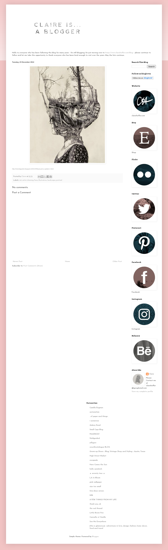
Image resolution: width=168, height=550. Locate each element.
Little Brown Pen (97, 513)
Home (67, 261)
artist (24, 180)
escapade (94, 460)
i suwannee (94, 421)
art (20, 180)
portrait (59, 180)
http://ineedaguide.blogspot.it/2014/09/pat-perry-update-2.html (33, 169)
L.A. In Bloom (95, 478)
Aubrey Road (95, 425)
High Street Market (98, 456)
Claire (151, 374)
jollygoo (93, 443)
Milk (91, 495)
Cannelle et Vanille (98, 517)
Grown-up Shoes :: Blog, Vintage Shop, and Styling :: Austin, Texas (117, 451)
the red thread (96, 508)
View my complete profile (142, 391)
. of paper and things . (99, 416)
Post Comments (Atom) (33, 266)
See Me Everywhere (98, 522)
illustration (42, 180)
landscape (51, 180)
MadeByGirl (94, 434)
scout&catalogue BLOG (100, 447)
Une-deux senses (97, 491)
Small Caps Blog (96, 430)
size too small (95, 486)
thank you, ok (95, 504)
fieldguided (95, 438)
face (36, 180)
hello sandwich (96, 469)
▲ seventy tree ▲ (97, 473)
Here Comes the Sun (98, 465)
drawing (30, 180)
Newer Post (17, 261)
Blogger (95, 536)
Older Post (117, 261)
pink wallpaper (96, 482)
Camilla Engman (96, 408)
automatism (94, 412)
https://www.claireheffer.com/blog (119, 53)
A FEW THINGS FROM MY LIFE (103, 500)
